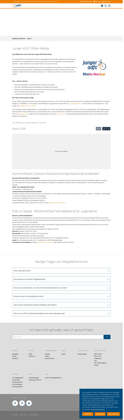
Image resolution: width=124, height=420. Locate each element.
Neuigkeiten (15, 354)
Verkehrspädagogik (51, 350)
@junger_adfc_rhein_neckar (27, 106)
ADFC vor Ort (97, 356)
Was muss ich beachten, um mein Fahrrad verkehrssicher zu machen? (40, 288)
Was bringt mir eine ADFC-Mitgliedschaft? (30, 279)
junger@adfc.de (23, 114)
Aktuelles (15, 350)
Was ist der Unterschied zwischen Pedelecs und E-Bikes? (35, 305)
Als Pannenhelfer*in (17, 386)
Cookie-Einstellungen (33, 414)
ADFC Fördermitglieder (100, 363)
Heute (98, 128)
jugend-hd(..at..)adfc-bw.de (45, 242)
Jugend (29, 38)
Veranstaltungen (83, 350)
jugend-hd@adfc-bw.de (75, 103)
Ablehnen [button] (88, 414)
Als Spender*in (16, 380)
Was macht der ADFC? (22, 271)
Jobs (95, 360)
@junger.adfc (61, 114)
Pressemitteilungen (34, 377)
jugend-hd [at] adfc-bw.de (57, 203)
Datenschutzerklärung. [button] (98, 409)
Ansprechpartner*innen (35, 380)
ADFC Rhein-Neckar (100, 350)
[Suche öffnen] (106, 6)
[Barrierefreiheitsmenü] (102, 6)
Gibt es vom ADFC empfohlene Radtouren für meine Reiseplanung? (39, 313)
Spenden (97, 1)
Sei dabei (15, 374)
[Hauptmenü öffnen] (109, 6)
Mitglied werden (86, 1)
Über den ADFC (98, 354)
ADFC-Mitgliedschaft (17, 377)
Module (47, 356)
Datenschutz (23, 414)
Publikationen (97, 358)
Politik (30, 354)
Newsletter (106, 1)
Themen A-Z (32, 356)
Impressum (15, 414)
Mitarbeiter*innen (49, 358)
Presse (31, 374)
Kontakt (96, 365)
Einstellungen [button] (100, 414)
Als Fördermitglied (17, 384)
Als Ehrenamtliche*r (17, 382)
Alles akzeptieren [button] (113, 414)
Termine (14, 356)
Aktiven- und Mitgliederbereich (53, 377)
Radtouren (15, 358)
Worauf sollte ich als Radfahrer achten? (29, 296)
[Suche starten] (107, 337)
